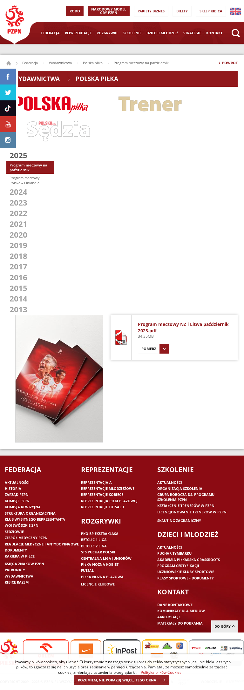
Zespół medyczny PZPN (26, 537)
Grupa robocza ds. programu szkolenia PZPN (185, 497)
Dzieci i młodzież (162, 32)
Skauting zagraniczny (179, 520)
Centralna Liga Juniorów (106, 558)
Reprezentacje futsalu (102, 506)
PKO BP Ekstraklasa (100, 533)
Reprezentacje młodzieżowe (107, 488)
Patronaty (15, 569)
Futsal (87, 570)
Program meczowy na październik (28, 167)
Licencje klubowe (98, 584)
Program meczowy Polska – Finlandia (25, 180)
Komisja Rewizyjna (23, 506)
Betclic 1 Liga (94, 539)
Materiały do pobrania (180, 623)
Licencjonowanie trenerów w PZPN (192, 512)
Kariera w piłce (20, 556)
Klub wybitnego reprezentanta (35, 519)
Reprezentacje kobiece (102, 494)
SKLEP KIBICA (211, 11)
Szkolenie (132, 32)
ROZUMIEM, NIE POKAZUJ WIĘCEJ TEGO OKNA (123, 680)
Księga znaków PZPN (24, 563)
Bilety (182, 11)
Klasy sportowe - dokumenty (185, 578)
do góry (224, 626)
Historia (13, 488)
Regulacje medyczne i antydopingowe (42, 544)
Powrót (227, 64)
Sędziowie (14, 531)
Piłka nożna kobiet (100, 564)
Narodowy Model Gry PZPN (108, 11)
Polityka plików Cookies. (161, 672)
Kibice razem (17, 582)
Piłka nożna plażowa (102, 576)
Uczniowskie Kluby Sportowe (185, 571)
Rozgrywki (107, 32)
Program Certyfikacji (178, 565)
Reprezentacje (78, 32)
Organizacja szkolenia (179, 488)
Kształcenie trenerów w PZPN (185, 505)
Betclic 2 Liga (94, 546)
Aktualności (17, 482)
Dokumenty (16, 550)
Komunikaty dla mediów (181, 610)
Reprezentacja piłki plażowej (109, 500)
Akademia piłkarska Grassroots (188, 559)
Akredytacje (168, 616)
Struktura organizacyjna (30, 513)
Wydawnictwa (60, 62)
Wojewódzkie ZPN (21, 525)
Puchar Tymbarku (174, 553)
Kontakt (214, 32)
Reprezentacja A (96, 482)
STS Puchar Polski (98, 552)
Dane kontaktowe (175, 604)
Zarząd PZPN (17, 494)
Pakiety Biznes (151, 11)
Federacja (50, 32)
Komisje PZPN (17, 500)
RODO (75, 11)
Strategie (192, 32)
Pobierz (155, 349)
